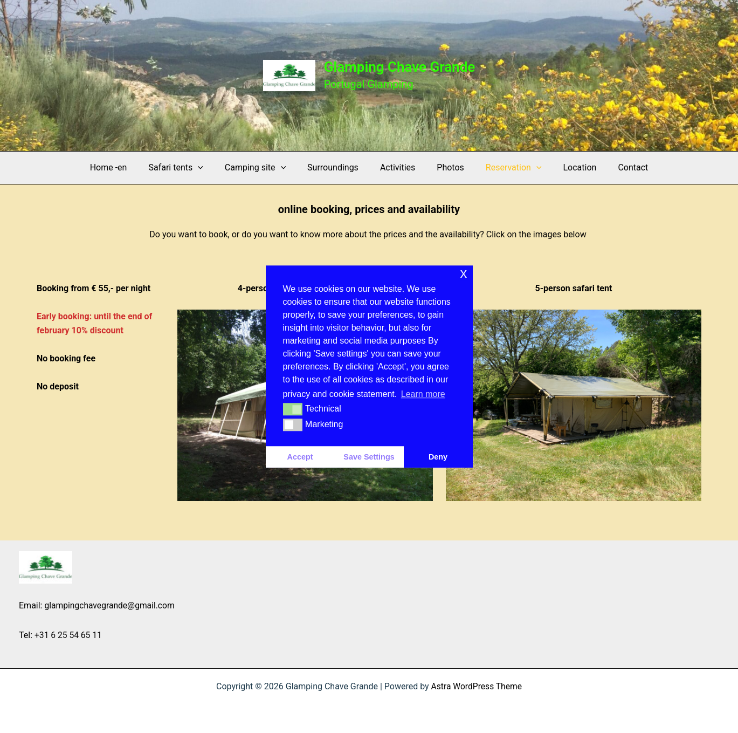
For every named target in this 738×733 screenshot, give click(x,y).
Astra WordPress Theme (476, 686)
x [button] (463, 273)
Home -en (125, 167)
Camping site (263, 168)
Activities (397, 167)
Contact (616, 167)
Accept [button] (300, 457)
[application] (210, 168)
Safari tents (188, 168)
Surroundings (337, 167)
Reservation (505, 168)
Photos (446, 167)
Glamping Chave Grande (399, 67)
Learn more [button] (423, 394)
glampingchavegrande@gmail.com (110, 605)
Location (567, 167)
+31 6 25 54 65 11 (69, 634)
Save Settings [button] (368, 457)
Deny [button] (438, 457)
